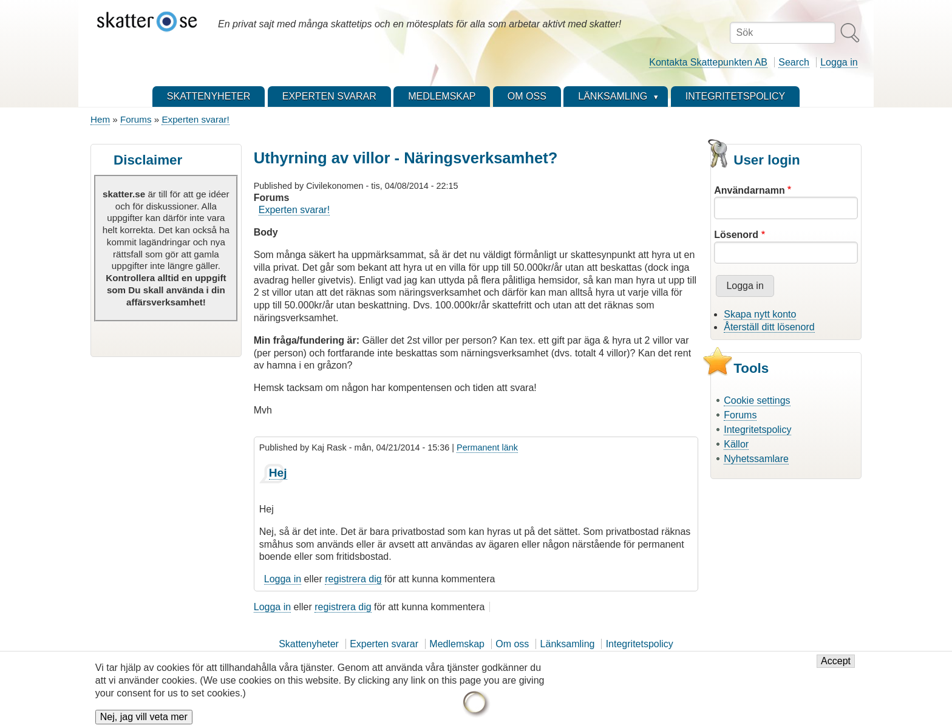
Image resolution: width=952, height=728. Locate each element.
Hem (100, 119)
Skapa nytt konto (760, 314)
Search (793, 62)
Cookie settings (757, 400)
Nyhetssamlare (756, 459)
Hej (278, 472)
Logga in (838, 62)
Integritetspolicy (757, 429)
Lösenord (736, 235)
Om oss (512, 644)
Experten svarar (384, 644)
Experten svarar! (195, 119)
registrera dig (353, 579)
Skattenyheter (309, 644)
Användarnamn (749, 190)
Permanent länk (487, 447)
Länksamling (567, 644)
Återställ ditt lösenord (769, 327)
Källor (736, 444)
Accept (836, 666)
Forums (135, 119)
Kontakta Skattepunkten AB (708, 62)
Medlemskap (456, 644)
